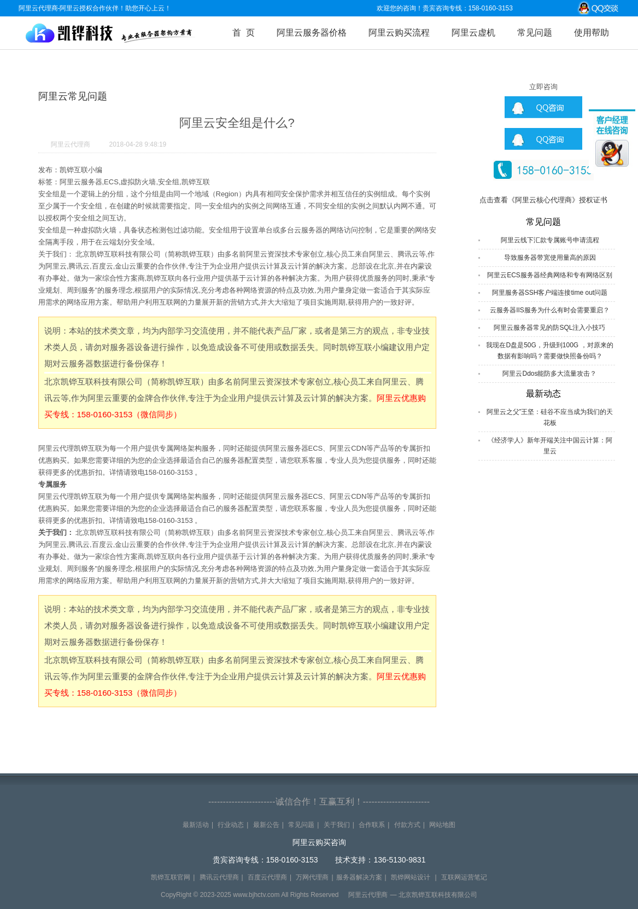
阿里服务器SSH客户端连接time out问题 (549, 292)
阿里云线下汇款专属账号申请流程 (550, 240)
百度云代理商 (267, 877)
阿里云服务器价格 (312, 32)
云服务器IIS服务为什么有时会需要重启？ (550, 310)
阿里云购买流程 (399, 32)
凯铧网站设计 (410, 877)
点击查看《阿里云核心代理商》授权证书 (543, 200)
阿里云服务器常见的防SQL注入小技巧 (549, 327)
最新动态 (543, 393)
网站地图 (442, 825)
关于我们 (337, 825)
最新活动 (196, 825)
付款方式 (407, 825)
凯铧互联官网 (170, 877)
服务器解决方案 (359, 877)
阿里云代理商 (70, 144)
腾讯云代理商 (219, 877)
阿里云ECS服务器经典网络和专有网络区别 (549, 275)
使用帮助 (591, 32)
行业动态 (231, 825)
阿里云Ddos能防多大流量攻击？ (549, 373)
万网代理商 (312, 877)
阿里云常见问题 (72, 96)
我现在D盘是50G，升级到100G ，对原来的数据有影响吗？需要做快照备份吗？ (549, 350)
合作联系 (372, 825)
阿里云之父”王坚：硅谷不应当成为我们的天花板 (550, 417)
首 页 (243, 32)
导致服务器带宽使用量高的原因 (550, 257)
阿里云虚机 (473, 32)
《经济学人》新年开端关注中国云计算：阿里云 (550, 445)
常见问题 (534, 32)
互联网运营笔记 (464, 877)
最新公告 (266, 825)
